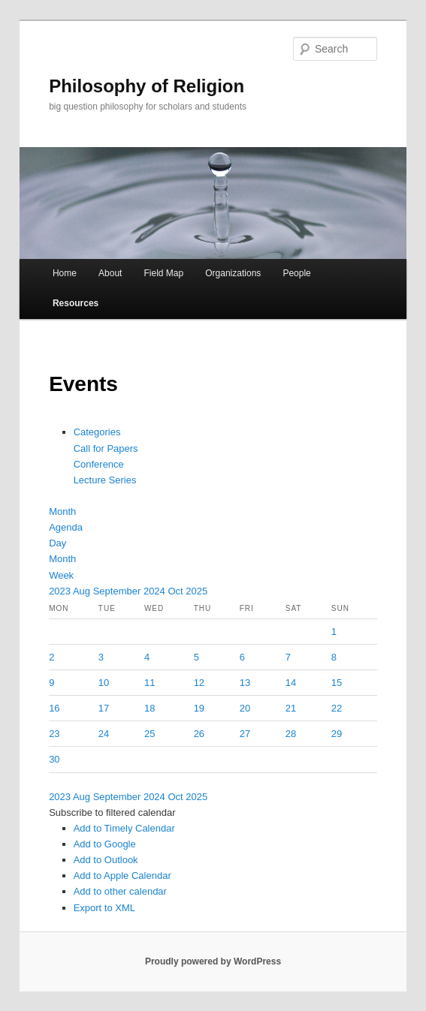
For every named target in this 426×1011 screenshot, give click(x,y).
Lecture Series (105, 480)
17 (103, 708)
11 (149, 682)
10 (103, 682)
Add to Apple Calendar (122, 875)
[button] (112, 812)
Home (65, 273)
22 (336, 708)
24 (103, 733)
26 (199, 733)
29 (336, 733)
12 (199, 682)
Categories (97, 432)
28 (291, 733)
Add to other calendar (120, 891)
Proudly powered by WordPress (213, 961)
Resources (75, 303)
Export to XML (104, 907)
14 (291, 682)
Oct (177, 591)
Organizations (233, 273)
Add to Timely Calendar (124, 828)
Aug (83, 591)
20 (245, 708)
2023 (61, 591)
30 (54, 759)
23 (54, 733)
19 (199, 708)
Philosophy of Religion (146, 86)
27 (245, 733)
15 (336, 682)
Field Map (163, 273)
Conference (99, 464)
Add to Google (105, 844)
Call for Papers (106, 448)
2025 (196, 591)
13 (245, 682)
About (110, 273)
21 (291, 708)
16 (54, 708)
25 (149, 733)
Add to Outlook (106, 859)
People (296, 273)
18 (149, 708)
